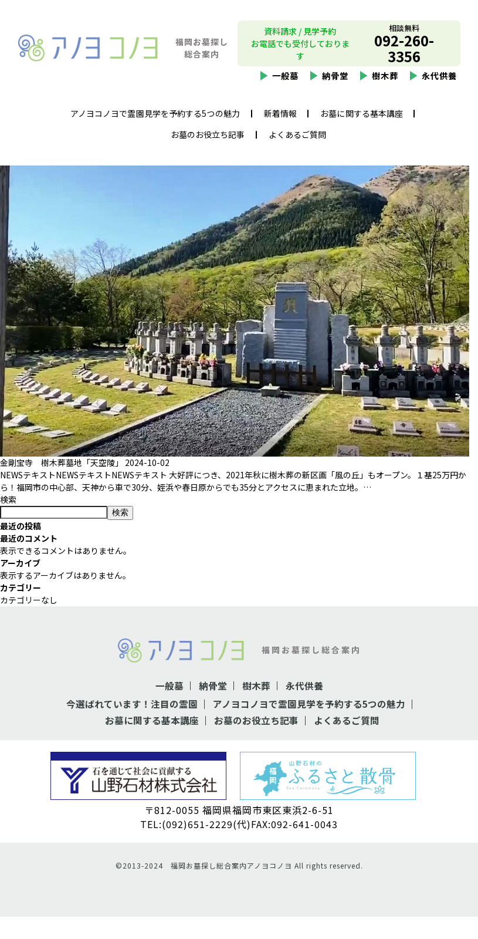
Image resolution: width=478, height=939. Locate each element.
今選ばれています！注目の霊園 (132, 727)
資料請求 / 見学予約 (300, 33)
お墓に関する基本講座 (361, 115)
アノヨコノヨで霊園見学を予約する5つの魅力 (155, 115)
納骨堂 (335, 77)
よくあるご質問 (298, 136)
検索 (8, 523)
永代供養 (439, 77)
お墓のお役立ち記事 (208, 136)
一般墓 (285, 77)
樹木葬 (385, 77)
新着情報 (280, 115)
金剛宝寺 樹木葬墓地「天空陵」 (61, 486)
